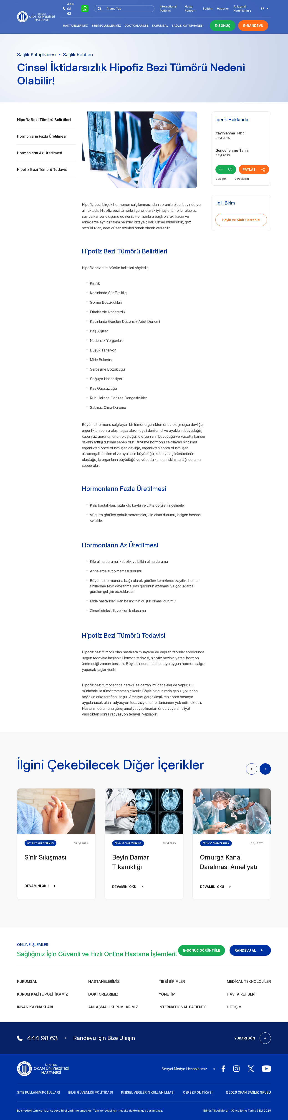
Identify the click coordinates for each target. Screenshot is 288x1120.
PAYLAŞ (261, 169)
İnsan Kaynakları (35, 1007)
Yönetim (167, 994)
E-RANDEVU (253, 26)
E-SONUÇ (222, 26)
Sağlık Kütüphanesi (187, 25)
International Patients (168, 8)
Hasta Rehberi (190, 8)
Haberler (223, 8)
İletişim (207, 8)
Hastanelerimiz (75, 25)
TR (264, 8)
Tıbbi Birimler (172, 981)
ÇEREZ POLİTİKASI (197, 1092)
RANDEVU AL (250, 950)
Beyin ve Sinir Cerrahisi (241, 220)
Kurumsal (160, 25)
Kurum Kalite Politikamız (42, 994)
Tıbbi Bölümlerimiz (106, 25)
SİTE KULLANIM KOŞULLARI (38, 1092)
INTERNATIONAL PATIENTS (183, 1007)
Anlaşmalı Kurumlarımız (242, 8)
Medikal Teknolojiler (249, 981)
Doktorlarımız (137, 25)
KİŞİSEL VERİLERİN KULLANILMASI (147, 1092)
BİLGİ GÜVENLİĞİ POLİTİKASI (90, 1092)
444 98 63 (68, 8)
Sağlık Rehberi (78, 54)
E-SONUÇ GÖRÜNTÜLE (201, 950)
